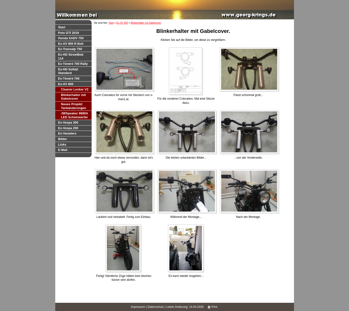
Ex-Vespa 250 (68, 128)
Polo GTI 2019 (68, 33)
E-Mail (62, 150)
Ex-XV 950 (65, 84)
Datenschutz (156, 307)
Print (212, 307)
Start (61, 27)
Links (62, 144)
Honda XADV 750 (71, 38)
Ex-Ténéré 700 (68, 78)
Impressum (138, 307)
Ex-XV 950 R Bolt (71, 43)
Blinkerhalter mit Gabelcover (73, 97)
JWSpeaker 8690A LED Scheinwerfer (74, 115)
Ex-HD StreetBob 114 (71, 56)
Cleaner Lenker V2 (74, 89)
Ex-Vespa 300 (68, 122)
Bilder (62, 139)
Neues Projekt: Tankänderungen (73, 106)
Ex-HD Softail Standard (68, 71)
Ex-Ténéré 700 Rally (73, 64)
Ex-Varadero (67, 133)
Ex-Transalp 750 (70, 49)
